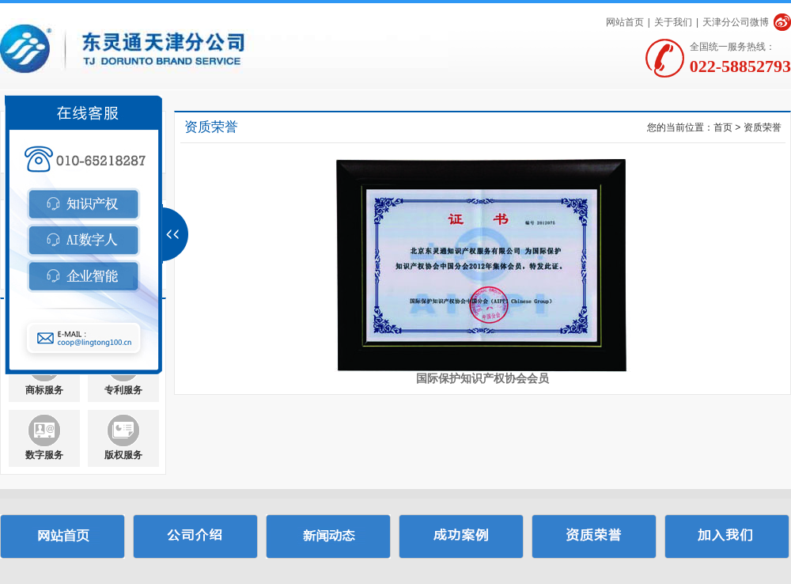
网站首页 (625, 22)
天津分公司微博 (735, 22)
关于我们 (673, 22)
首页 (722, 127)
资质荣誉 (763, 127)
